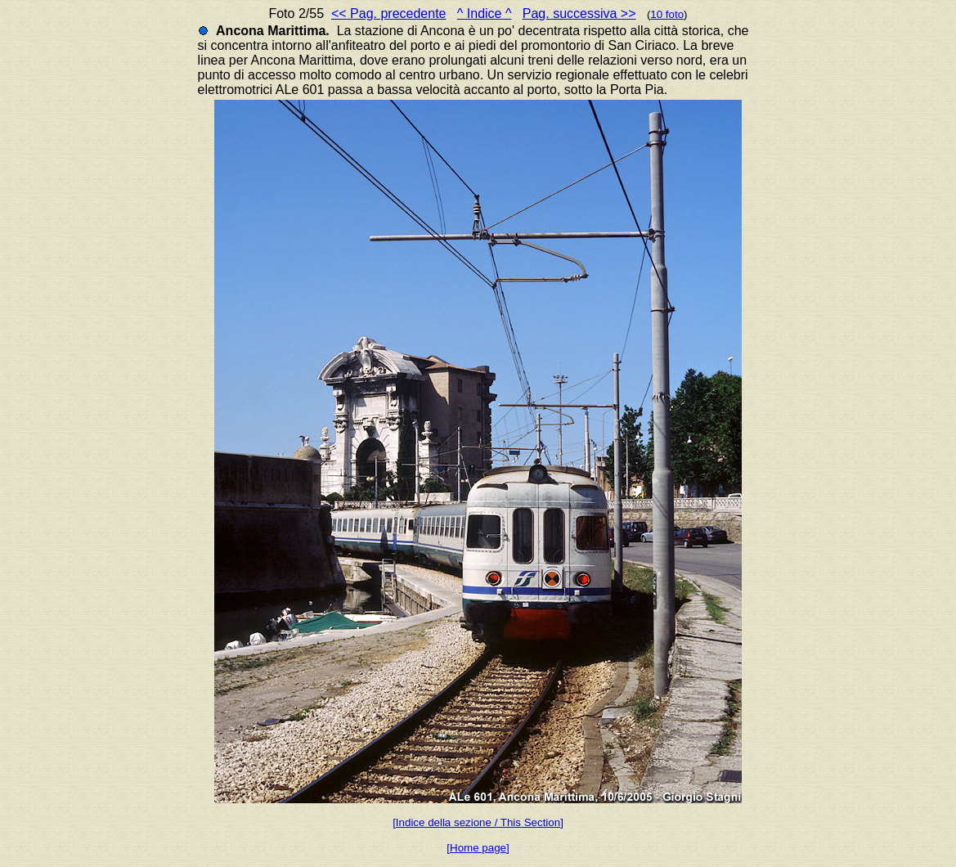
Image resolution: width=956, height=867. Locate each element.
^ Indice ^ (484, 13)
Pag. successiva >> (579, 13)
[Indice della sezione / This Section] (478, 822)
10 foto (667, 14)
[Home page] (478, 848)
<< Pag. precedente (389, 13)
